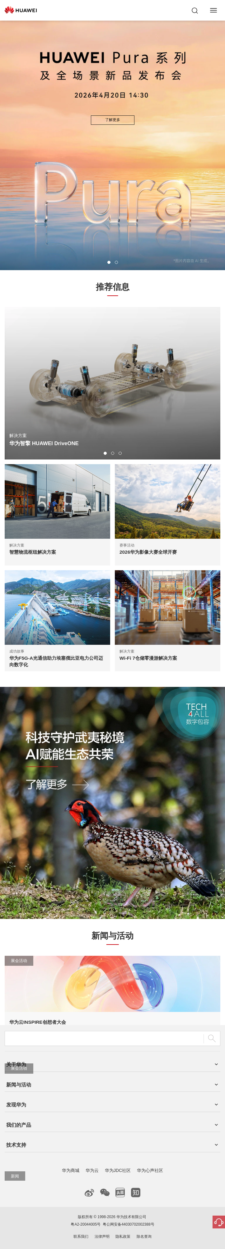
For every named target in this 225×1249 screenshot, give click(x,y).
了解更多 (112, 120)
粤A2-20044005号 (86, 1224)
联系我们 (80, 1236)
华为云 (92, 1170)
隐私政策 (122, 1236)
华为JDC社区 (118, 1170)
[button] (108, 262)
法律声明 (102, 1236)
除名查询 (144, 1236)
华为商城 (70, 1170)
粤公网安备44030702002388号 (128, 1224)
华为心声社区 (150, 1170)
